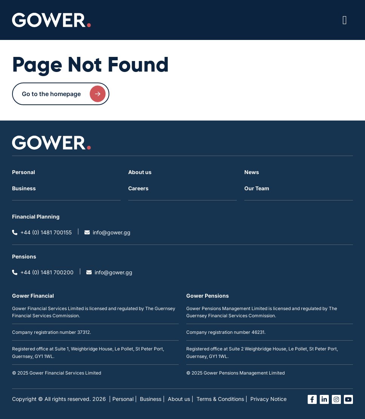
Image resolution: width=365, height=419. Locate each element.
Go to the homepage (64, 94)
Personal (23, 172)
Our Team (256, 188)
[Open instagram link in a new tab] (336, 399)
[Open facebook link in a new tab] (312, 399)
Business (24, 188)
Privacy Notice (268, 399)
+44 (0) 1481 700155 (42, 232)
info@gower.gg (107, 232)
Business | (152, 399)
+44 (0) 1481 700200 (43, 272)
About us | (180, 399)
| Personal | (123, 399)
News (251, 172)
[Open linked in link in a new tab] (324, 399)
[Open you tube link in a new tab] (348, 399)
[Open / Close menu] (344, 20)
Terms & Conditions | (221, 399)
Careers (138, 188)
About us (140, 172)
